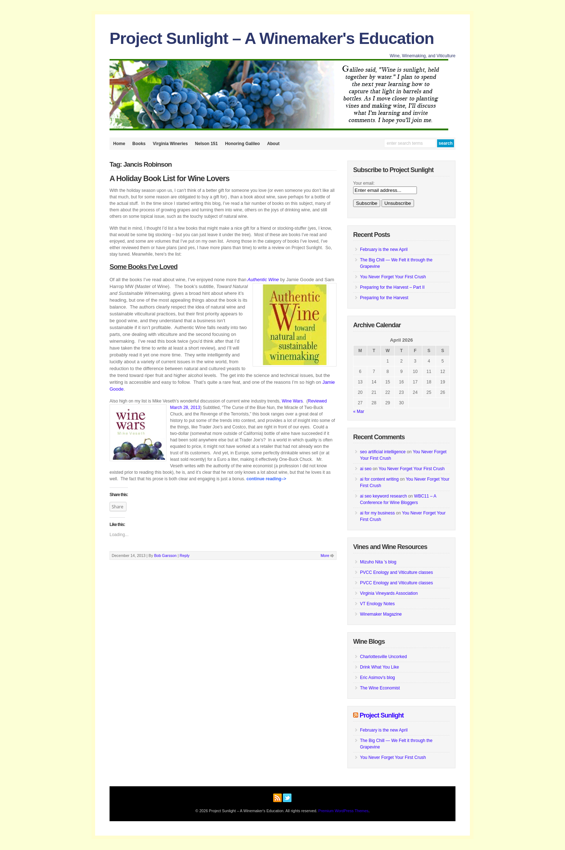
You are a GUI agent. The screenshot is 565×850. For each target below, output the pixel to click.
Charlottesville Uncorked (383, 656)
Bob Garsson (165, 555)
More (325, 555)
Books (139, 143)
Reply (185, 555)
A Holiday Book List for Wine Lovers (170, 178)
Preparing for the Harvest (384, 297)
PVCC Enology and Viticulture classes (396, 572)
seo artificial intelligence (383, 451)
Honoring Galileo (242, 143)
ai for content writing (379, 479)
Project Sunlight (382, 715)
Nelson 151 (206, 143)
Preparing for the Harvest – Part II (392, 287)
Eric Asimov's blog (377, 677)
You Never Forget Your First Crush (393, 276)
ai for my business (377, 513)
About (273, 143)
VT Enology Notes (377, 603)
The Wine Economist (380, 688)
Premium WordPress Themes (343, 811)
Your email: (364, 183)
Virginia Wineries (170, 143)
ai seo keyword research (383, 496)
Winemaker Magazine (381, 614)
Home (119, 143)
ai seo (366, 468)
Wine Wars (292, 401)
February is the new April (384, 249)
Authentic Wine (263, 279)
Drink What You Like (379, 667)
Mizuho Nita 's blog (378, 562)
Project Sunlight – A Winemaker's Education (272, 38)
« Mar (358, 411)
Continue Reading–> (266, 478)
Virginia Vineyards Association (389, 593)
